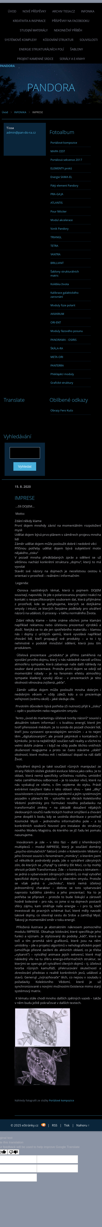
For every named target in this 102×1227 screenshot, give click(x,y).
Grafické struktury (61, 382)
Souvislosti (89, 40)
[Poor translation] (13, 1152)
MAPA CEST (57, 151)
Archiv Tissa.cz (63, 11)
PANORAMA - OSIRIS (63, 340)
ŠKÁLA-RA (56, 348)
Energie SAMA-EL (61, 177)
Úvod (12, 11)
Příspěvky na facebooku (70, 21)
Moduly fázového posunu (66, 331)
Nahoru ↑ (83, 1125)
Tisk (67, 1125)
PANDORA (7, 66)
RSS (54, 1125)
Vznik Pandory (59, 228)
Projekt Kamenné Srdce (35, 59)
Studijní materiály (34, 30)
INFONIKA (87, 11)
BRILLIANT (57, 263)
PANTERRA (57, 365)
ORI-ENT (55, 322)
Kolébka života (59, 284)
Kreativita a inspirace (29, 21)
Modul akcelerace (61, 220)
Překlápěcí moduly (62, 374)
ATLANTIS (56, 202)
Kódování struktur (58, 40)
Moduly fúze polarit (62, 305)
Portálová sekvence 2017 (66, 160)
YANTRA (55, 254)
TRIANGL (56, 237)
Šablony (76, 49)
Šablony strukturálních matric (64, 273)
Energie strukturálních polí (41, 49)
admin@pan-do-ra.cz (21, 132)
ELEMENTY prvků (61, 168)
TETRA (54, 246)
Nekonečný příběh (68, 30)
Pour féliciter (58, 211)
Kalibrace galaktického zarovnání (64, 294)
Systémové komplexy (21, 40)
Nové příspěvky (34, 11)
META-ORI (56, 357)
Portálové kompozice (63, 142)
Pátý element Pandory (64, 185)
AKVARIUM (57, 314)
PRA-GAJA (56, 194)
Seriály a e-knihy (72, 59)
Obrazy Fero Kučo (61, 410)
